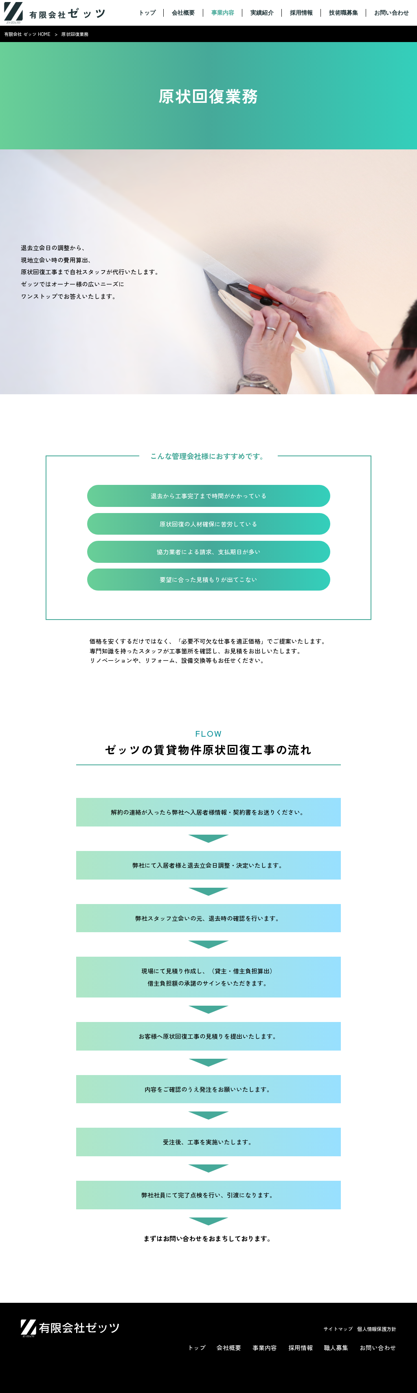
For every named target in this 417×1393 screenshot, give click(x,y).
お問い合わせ (378, 1347)
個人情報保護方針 (376, 1329)
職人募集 (336, 1347)
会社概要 (229, 1347)
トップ (196, 1347)
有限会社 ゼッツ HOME (27, 34)
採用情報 (300, 1347)
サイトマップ (338, 1329)
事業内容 (264, 1347)
